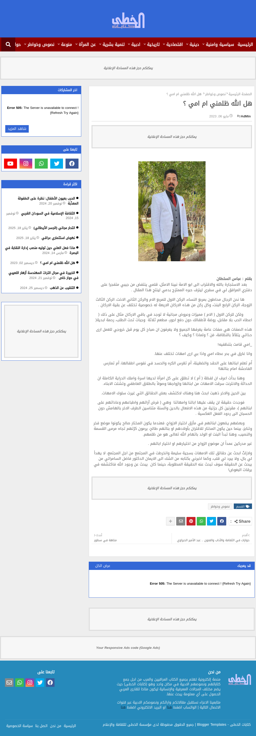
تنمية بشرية (113, 44)
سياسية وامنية (220, 44)
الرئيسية (245, 44)
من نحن (55, 726)
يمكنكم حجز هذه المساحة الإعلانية (128, 68)
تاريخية (153, 44)
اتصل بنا (41, 726)
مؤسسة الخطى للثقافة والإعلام (127, 724)
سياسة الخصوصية (19, 726)
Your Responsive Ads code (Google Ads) (128, 648)
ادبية (135, 44)
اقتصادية (174, 44)
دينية (194, 44)
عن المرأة (87, 44)
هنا (169, 707)
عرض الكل (102, 565)
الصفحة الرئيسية (240, 94)
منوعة (66, 44)
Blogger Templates (211, 724)
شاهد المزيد (17, 128)
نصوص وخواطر (41, 44)
